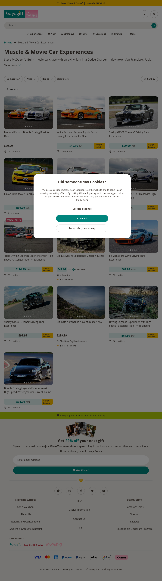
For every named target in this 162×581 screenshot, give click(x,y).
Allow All (82, 218)
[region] (82, 206)
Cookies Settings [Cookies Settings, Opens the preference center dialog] (82, 208)
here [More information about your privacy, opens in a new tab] (85, 199)
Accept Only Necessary (82, 228)
